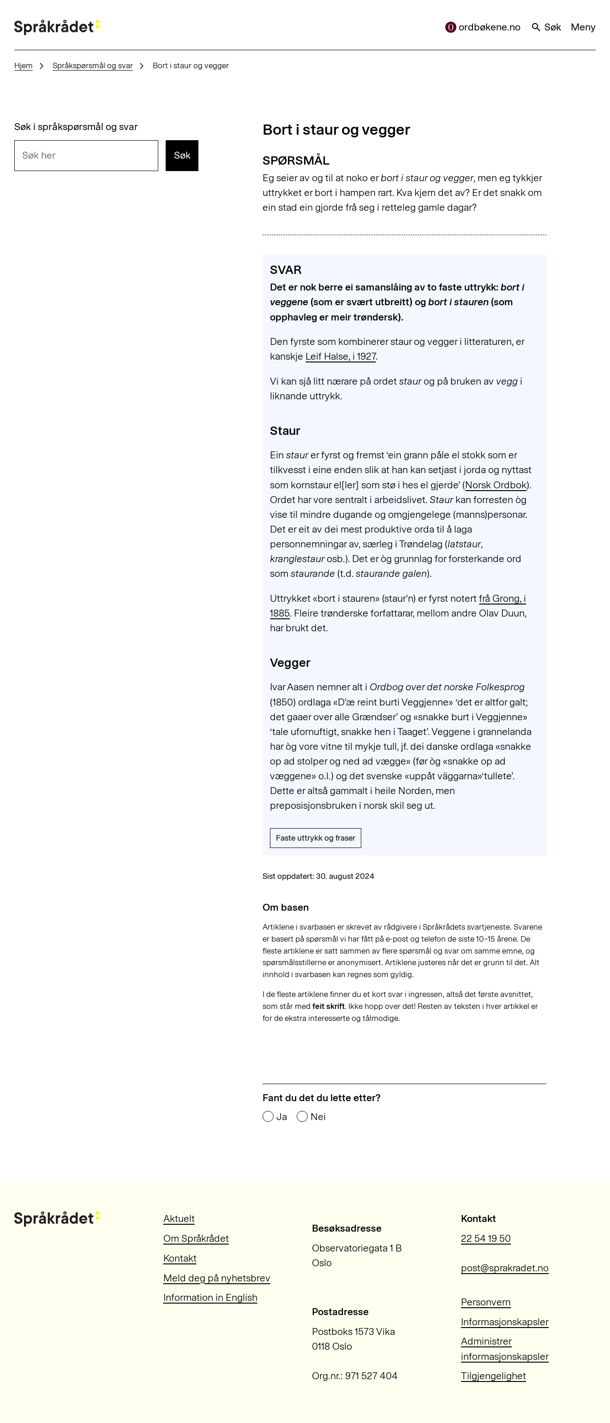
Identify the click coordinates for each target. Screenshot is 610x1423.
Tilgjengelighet (493, 1375)
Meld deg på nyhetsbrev (216, 1278)
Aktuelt (179, 1218)
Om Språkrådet (196, 1238)
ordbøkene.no (483, 27)
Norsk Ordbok (495, 485)
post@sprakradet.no (505, 1268)
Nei (318, 1116)
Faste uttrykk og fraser (315, 837)
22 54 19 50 (486, 1238)
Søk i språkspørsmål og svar (76, 126)
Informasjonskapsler (505, 1322)
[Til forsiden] (56, 27)
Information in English (210, 1297)
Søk (546, 27)
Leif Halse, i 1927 (340, 356)
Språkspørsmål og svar (93, 65)
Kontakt (180, 1258)
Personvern (486, 1302)
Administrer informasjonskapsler (505, 1348)
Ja (281, 1116)
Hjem (23, 65)
